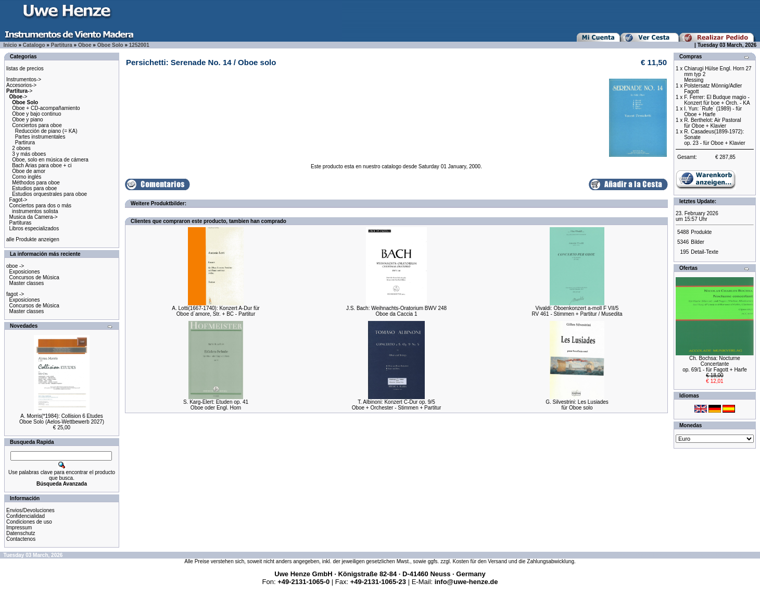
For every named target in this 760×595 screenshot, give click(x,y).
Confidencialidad (25, 516)
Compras (690, 56)
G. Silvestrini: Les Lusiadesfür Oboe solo (577, 405)
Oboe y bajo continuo (36, 114)
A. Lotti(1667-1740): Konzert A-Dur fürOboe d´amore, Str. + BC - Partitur (215, 311)
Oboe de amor (28, 171)
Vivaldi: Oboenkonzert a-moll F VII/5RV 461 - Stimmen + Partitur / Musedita (576, 311)
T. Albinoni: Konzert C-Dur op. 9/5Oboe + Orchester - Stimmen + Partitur (396, 405)
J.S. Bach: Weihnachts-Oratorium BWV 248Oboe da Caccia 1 (396, 311)
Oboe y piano (27, 119)
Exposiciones (24, 272)
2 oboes (21, 148)
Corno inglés (26, 177)
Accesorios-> (21, 85)
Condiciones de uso (29, 522)
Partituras (20, 223)
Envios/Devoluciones (30, 510)
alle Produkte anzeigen (32, 239)
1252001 (139, 45)
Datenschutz (20, 533)
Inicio (10, 45)
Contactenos (20, 539)
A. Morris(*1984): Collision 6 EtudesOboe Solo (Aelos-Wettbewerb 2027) (61, 419)
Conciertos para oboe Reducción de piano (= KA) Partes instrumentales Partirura (41, 133)
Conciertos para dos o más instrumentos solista (38, 208)
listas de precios (25, 68)
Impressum (19, 527)
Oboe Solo (110, 45)
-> (19, 91)
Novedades (23, 326)
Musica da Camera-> (33, 217)
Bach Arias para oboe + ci (41, 165)
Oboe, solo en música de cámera (50, 160)
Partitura (61, 45)
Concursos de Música (34, 277)
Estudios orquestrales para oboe (49, 194)
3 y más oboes (29, 154)
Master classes (26, 283)
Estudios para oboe (34, 188)
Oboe (85, 45)
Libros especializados (34, 228)
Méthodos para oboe (36, 182)
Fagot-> (18, 200)
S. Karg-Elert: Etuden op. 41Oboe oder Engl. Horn (215, 405)
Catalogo (34, 45)
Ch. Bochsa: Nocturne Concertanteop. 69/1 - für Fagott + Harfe (714, 364)
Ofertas (688, 268)
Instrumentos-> (23, 79)
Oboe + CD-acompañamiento (46, 108)
